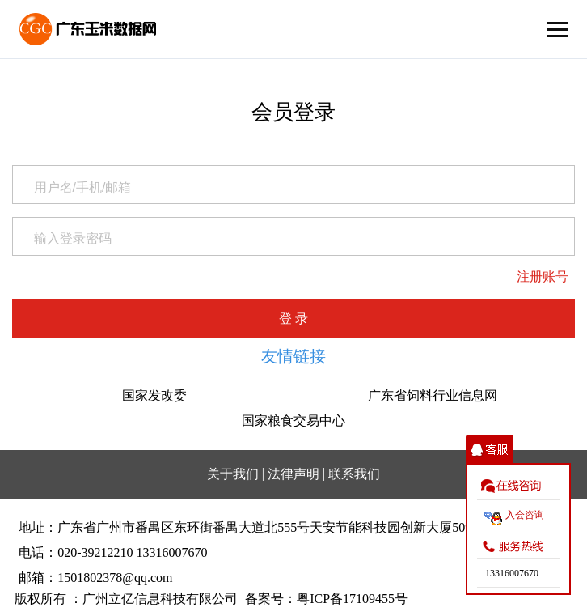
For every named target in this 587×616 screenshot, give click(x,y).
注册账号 (542, 276)
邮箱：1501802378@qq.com (95, 577)
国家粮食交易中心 (293, 420)
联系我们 (354, 474)
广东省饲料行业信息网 (432, 395)
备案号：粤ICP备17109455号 (326, 598)
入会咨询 (524, 514)
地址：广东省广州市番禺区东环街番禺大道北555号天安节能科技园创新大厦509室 (251, 527)
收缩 (489, 449)
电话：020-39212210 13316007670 (113, 552)
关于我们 (233, 474)
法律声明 (293, 474)
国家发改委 (154, 395)
